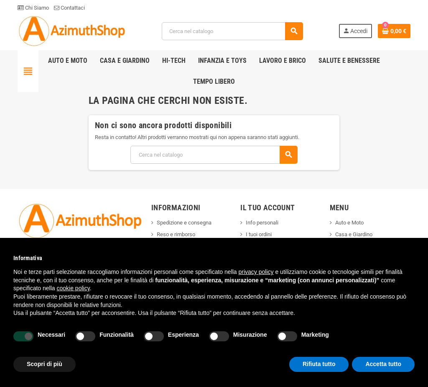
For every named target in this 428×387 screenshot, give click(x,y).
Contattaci (69, 8)
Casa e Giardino (353, 234)
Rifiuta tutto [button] (319, 364)
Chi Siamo (33, 8)
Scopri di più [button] (44, 364)
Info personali (262, 222)
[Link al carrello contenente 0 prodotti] (394, 31)
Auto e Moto (349, 222)
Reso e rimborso (176, 234)
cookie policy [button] (73, 288)
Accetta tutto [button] (383, 364)
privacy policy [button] (256, 271)
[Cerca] (232, 31)
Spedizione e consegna (184, 222)
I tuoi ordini (259, 234)
